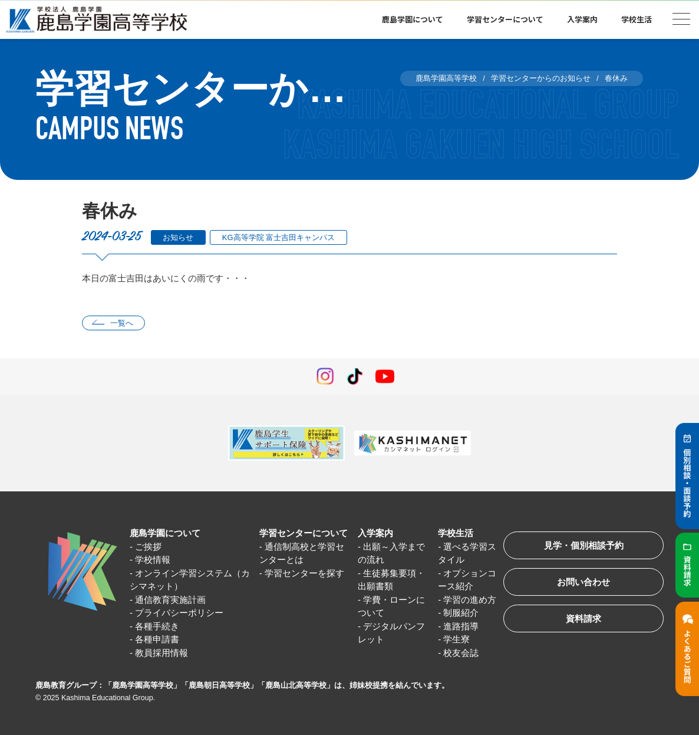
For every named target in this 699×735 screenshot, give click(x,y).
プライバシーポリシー (179, 613)
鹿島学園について (412, 19)
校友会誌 (461, 653)
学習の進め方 (469, 600)
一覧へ (121, 323)
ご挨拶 (148, 547)
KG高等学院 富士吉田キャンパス (278, 237)
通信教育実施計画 (170, 600)
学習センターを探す (304, 573)
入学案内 (582, 19)
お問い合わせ (583, 582)
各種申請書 (157, 639)
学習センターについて (505, 19)
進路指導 (461, 626)
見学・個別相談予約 (584, 545)
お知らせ (178, 237)
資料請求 (583, 618)
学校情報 (152, 559)
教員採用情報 (161, 653)
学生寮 (456, 639)
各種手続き (157, 626)
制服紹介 (461, 613)
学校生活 (636, 19)
